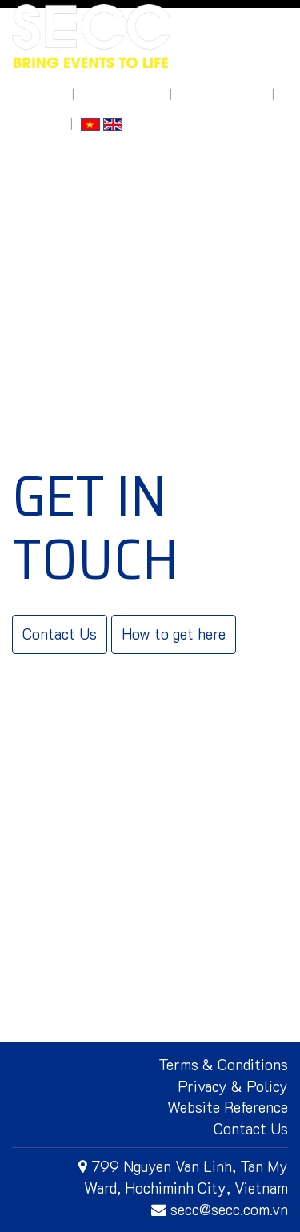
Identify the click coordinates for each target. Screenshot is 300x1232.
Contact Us (59, 634)
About (48, 94)
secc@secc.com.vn (219, 1209)
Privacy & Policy (233, 1086)
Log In (47, 123)
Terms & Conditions (223, 1064)
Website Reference (227, 1107)
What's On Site (122, 94)
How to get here (222, 94)
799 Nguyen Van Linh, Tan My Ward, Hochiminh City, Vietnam (183, 1177)
